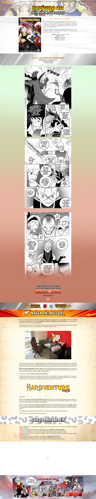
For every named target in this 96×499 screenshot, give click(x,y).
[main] (60, 29)
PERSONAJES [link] (48, 1)
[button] (94, 1)
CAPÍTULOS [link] (31, 1)
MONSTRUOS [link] (56, 1)
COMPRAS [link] (39, 1)
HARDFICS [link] (83, 1)
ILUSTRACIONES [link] (75, 1)
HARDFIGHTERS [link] (65, 1)
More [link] (90, 1)
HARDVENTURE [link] (23, 1)
